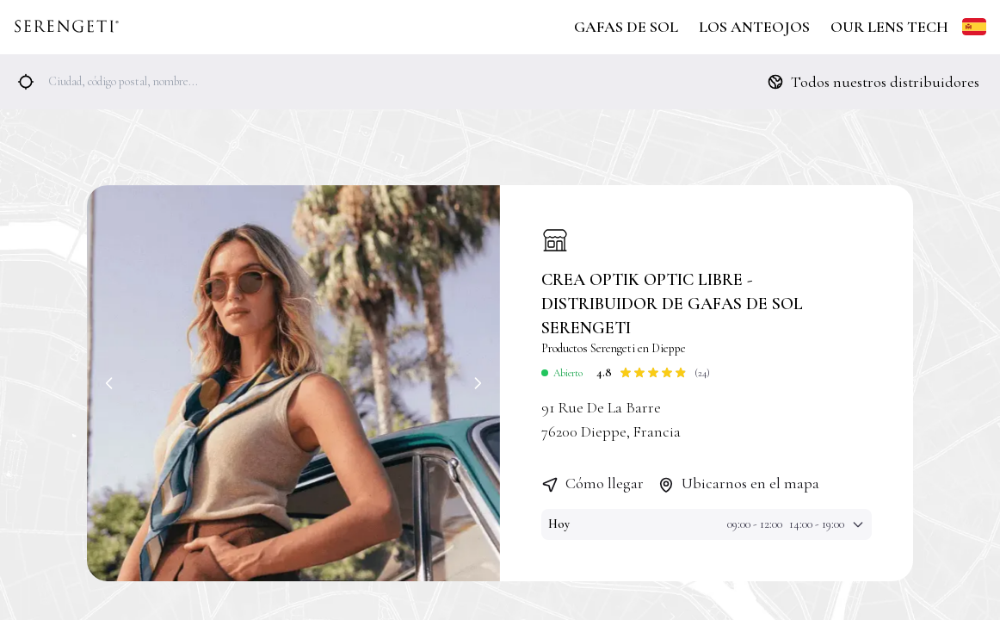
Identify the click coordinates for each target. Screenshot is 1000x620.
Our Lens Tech (889, 26)
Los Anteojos (754, 26)
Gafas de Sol (626, 26)
